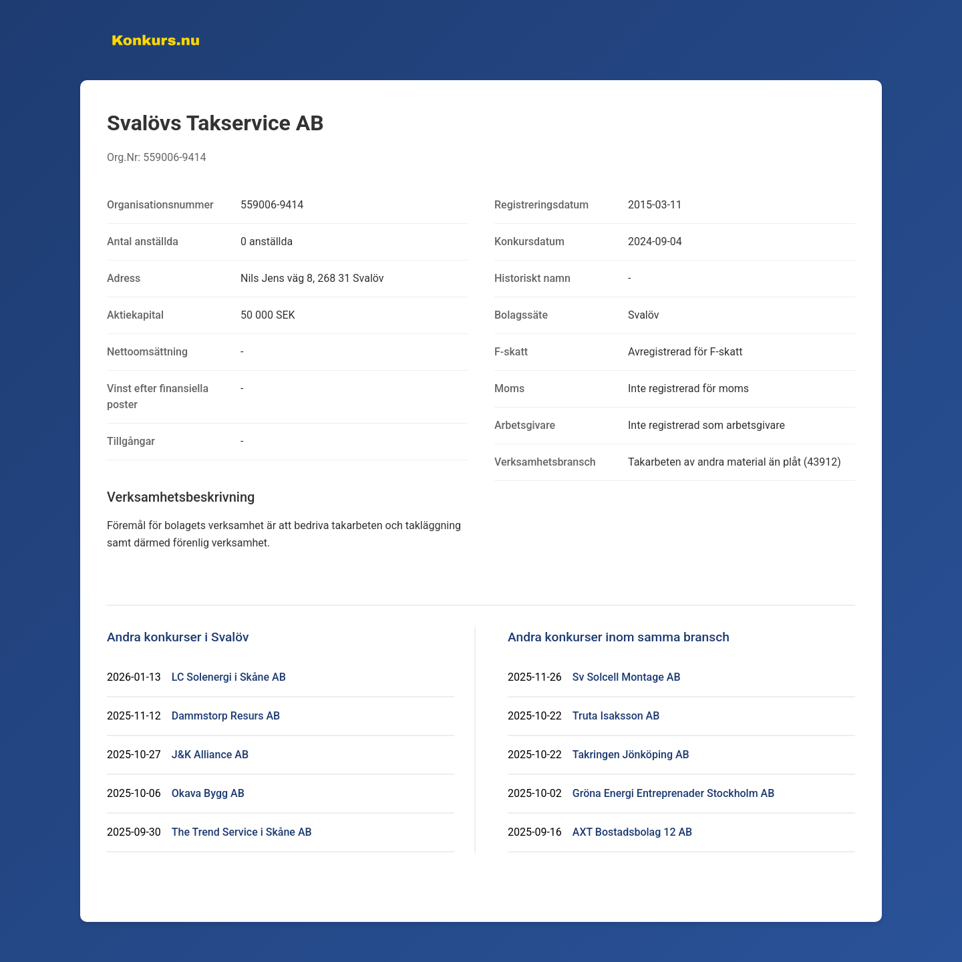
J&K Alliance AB (210, 754)
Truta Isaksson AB (616, 715)
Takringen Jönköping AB (631, 754)
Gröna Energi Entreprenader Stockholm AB (674, 793)
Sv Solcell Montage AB (627, 677)
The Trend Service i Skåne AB (242, 832)
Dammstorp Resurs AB (226, 715)
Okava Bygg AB (208, 793)
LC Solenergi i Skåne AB (229, 677)
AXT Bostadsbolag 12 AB (632, 832)
